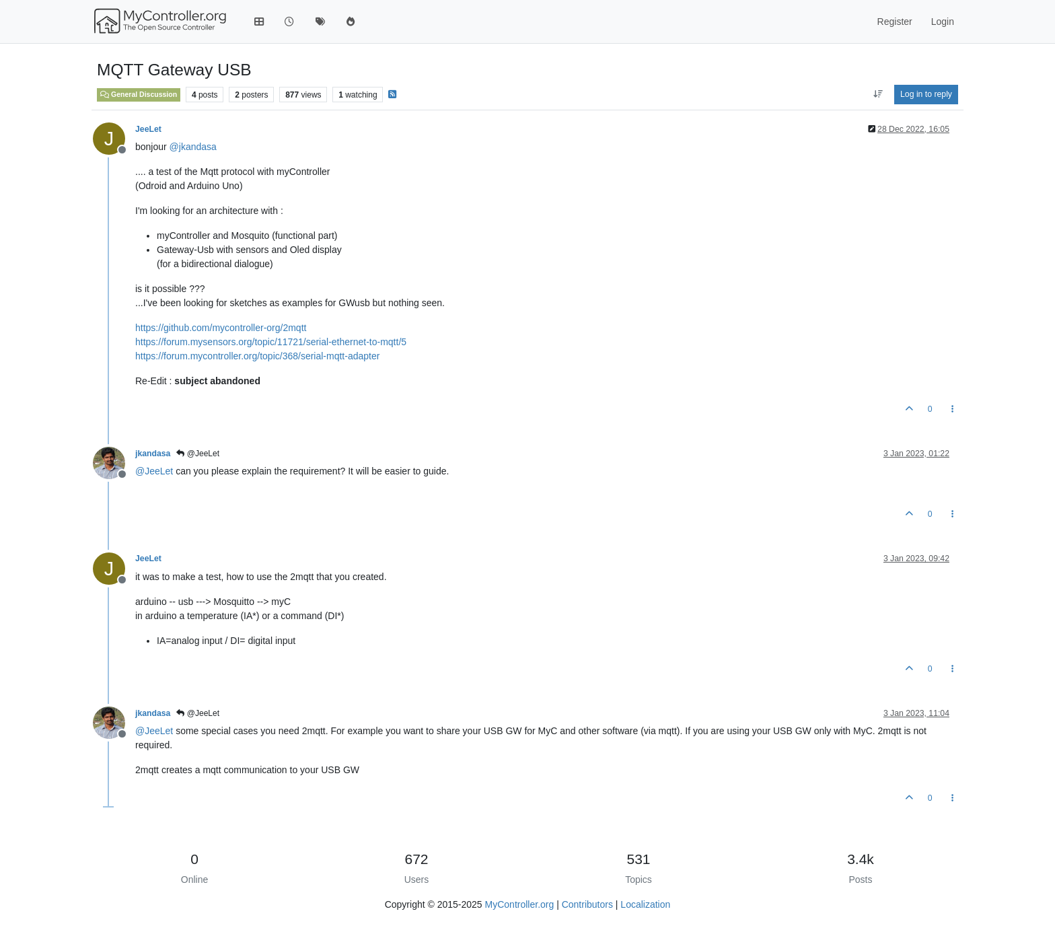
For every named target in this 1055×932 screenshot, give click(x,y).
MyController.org (519, 904)
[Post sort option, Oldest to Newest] (878, 94)
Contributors (587, 904)
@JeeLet (197, 453)
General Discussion (138, 94)
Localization (645, 904)
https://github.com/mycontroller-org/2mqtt (220, 327)
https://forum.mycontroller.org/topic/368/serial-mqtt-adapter (257, 356)
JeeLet (148, 129)
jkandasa (152, 453)
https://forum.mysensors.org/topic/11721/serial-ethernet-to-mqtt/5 (270, 341)
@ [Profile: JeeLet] (154, 471)
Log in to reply (926, 94)
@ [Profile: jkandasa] (193, 146)
